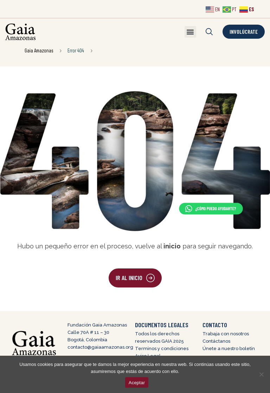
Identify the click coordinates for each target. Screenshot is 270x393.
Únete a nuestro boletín (228, 348)
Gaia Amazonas (39, 50)
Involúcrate (244, 31)
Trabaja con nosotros (225, 333)
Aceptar (137, 382)
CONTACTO (214, 325)
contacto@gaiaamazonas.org (100, 347)
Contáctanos (216, 341)
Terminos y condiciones (161, 348)
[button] (190, 32)
